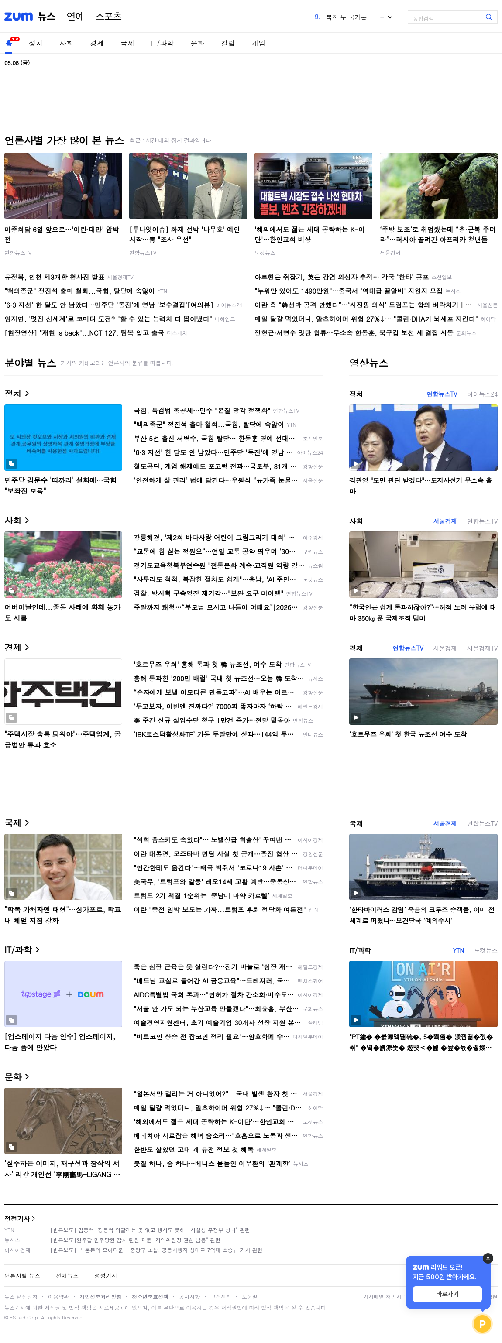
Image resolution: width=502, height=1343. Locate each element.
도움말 (250, 1296)
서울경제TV (482, 648)
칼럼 (228, 43)
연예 (75, 16)
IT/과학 (162, 43)
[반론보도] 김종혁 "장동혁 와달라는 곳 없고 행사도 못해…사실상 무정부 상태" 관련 (150, 1229)
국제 (127, 43)
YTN (458, 950)
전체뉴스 (67, 1275)
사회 (66, 43)
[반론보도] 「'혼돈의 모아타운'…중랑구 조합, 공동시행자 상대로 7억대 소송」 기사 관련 (156, 1250)
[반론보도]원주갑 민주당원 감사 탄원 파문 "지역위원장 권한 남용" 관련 (135, 1240)
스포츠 (109, 16)
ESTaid (17, 1317)
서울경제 (390, 252)
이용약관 (58, 1296)
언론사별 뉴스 (22, 1275)
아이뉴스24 (482, 394)
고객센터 (220, 1296)
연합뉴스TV (17, 252)
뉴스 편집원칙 (21, 1296)
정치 (36, 43)
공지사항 (189, 1296)
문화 (197, 43)
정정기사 (17, 1218)
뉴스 (46, 16)
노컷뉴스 (264, 252)
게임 (258, 43)
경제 (97, 43)
